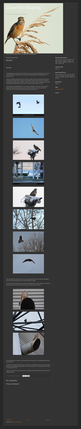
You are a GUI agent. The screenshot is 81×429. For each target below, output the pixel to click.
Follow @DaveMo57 (59, 89)
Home (28, 419)
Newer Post (9, 419)
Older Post (48, 419)
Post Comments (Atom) (17, 422)
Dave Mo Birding (23, 7)
